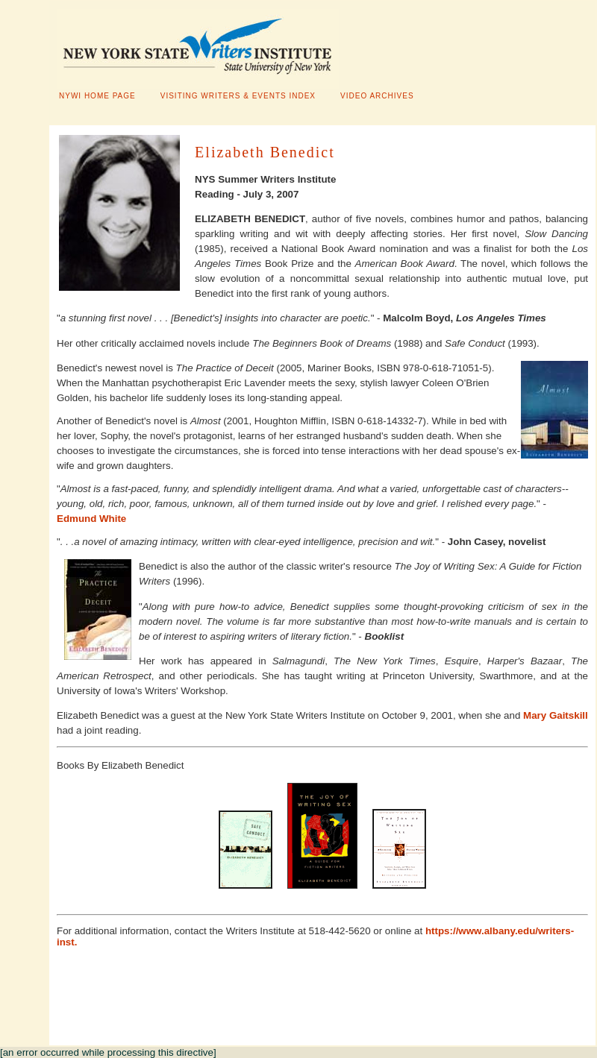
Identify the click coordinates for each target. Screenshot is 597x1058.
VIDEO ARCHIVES (376, 96)
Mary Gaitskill (555, 715)
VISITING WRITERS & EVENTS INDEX (238, 96)
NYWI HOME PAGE (97, 96)
